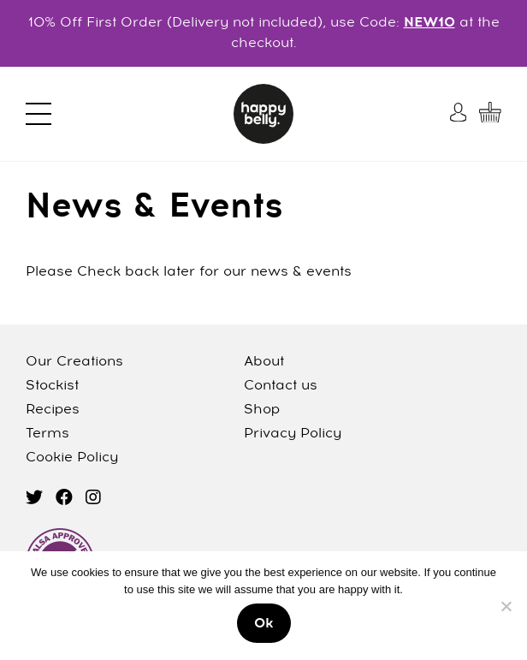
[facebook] (64, 499)
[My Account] (460, 112)
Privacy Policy (292, 434)
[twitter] (34, 499)
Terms (47, 434)
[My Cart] (490, 112)
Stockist (52, 386)
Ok (264, 624)
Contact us (280, 386)
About (264, 362)
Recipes (53, 410)
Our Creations (74, 362)
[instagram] (93, 499)
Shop (262, 410)
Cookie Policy (72, 458)
